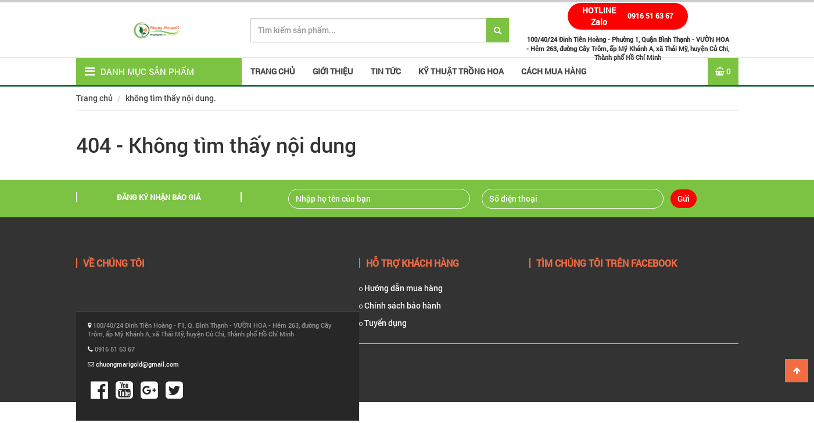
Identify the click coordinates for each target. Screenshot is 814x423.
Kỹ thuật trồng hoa (461, 71)
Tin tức (386, 71)
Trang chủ (94, 97)
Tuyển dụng (383, 322)
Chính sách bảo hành (400, 305)
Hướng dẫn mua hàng (401, 287)
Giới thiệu (333, 71)
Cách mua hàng (553, 71)
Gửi (683, 198)
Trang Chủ (272, 71)
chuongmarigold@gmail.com (137, 364)
